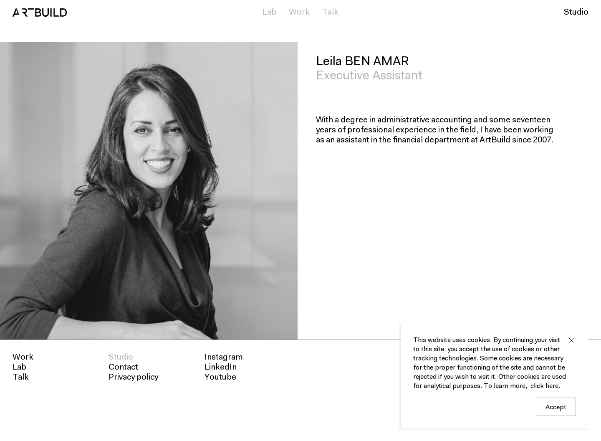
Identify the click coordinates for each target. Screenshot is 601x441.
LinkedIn (221, 367)
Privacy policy (133, 377)
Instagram (224, 357)
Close (571, 340)
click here (544, 386)
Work (299, 12)
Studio (576, 12)
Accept (555, 407)
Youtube (220, 377)
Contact (123, 367)
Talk (330, 12)
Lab (269, 12)
